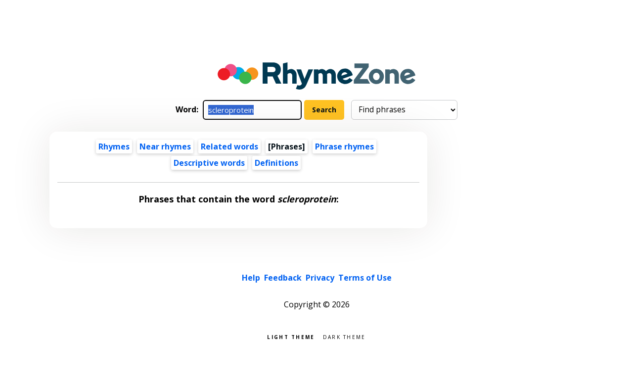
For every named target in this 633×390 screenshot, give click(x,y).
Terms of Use (365, 277)
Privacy (320, 277)
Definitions (276, 162)
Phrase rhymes (344, 146)
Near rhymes (165, 146)
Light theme (291, 336)
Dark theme (344, 336)
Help (251, 277)
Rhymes (114, 146)
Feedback (283, 277)
